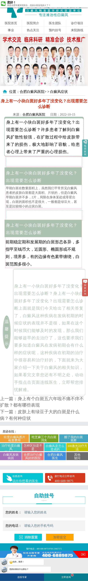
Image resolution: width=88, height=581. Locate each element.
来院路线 (77, 30)
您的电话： (13, 525)
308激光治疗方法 (77, 447)
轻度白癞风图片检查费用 (14, 438)
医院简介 (33, 23)
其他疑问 (77, 456)
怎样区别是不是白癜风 (33, 447)
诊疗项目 (77, 23)
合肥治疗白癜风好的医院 (33, 456)
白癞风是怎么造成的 (55, 447)
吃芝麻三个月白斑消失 (44, 438)
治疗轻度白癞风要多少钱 (10, 447)
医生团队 (55, 23)
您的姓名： (13, 512)
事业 (11, 30)
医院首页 (11, 23)
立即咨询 (67, 576)
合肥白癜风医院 (32, 92)
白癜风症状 (59, 92)
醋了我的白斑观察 (73, 438)
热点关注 (33, 30)
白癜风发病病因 (11, 456)
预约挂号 (55, 30)
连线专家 (22, 577)
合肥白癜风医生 (55, 456)
